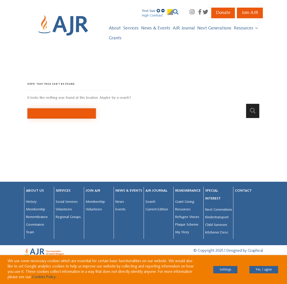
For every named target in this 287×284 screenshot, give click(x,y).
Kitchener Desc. (217, 233)
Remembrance (37, 217)
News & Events (155, 28)
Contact (243, 191)
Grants (115, 38)
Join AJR (249, 12)
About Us (35, 191)
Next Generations (214, 28)
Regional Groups (68, 217)
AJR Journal (184, 28)
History (31, 202)
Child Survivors (216, 225)
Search (150, 202)
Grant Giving (184, 202)
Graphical (255, 251)
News (119, 202)
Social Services (67, 202)
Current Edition (156, 209)
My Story (182, 232)
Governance (35, 225)
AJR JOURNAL (156, 191)
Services (131, 28)
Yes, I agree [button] (264, 269)
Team (30, 232)
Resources (246, 28)
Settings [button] (225, 269)
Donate (223, 12)
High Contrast (152, 16)
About (115, 28)
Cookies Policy (44, 277)
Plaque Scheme (187, 225)
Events (120, 209)
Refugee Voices (187, 217)
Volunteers (64, 209)
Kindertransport (217, 217)
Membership (35, 209)
